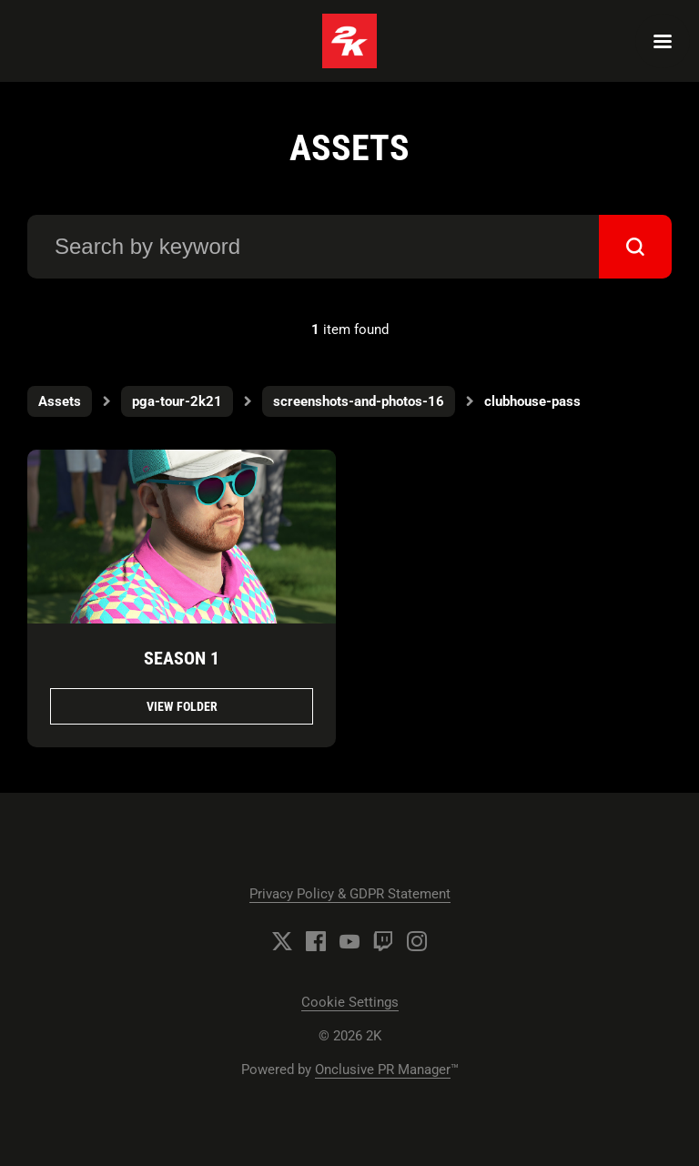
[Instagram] (417, 941)
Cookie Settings (350, 1002)
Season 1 (181, 658)
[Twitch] (383, 941)
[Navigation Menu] (662, 41)
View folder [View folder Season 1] (182, 706)
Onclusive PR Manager (383, 1069)
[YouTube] (349, 941)
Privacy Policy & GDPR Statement (350, 894)
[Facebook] (316, 941)
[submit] (635, 247)
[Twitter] (282, 941)
